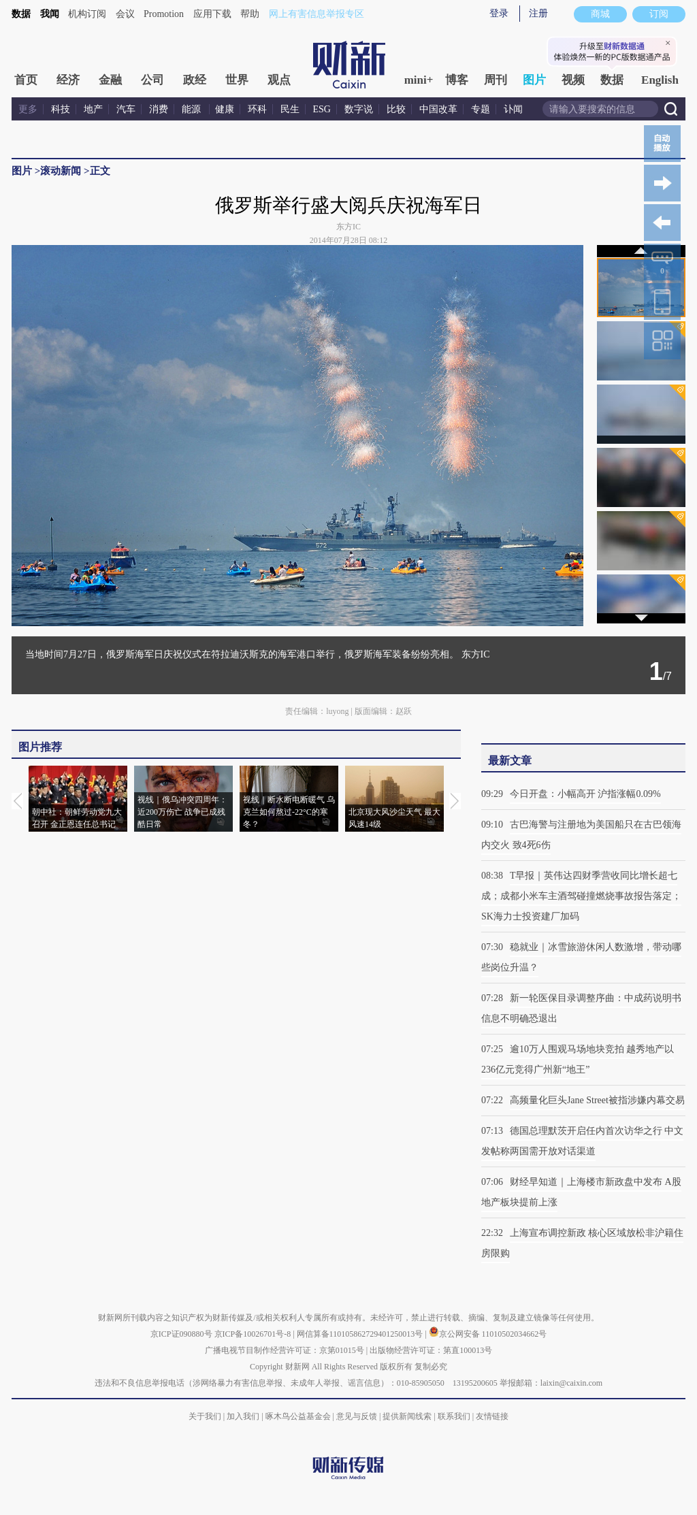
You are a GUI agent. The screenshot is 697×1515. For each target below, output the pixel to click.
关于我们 (205, 1416)
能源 (193, 109)
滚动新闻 (60, 170)
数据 (21, 14)
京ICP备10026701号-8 (253, 1334)
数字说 (358, 109)
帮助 (249, 14)
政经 (194, 80)
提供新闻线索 (407, 1416)
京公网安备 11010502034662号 (488, 1334)
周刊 (495, 80)
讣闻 (513, 109)
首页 (25, 80)
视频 (573, 80)
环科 (257, 109)
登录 (498, 13)
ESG (322, 109)
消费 (158, 109)
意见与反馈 (356, 1416)
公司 (152, 80)
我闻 (49, 14)
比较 (396, 109)
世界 (236, 80)
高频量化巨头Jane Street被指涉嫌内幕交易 (597, 1100)
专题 (480, 109)
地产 (93, 109)
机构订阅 (87, 14)
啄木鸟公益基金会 (299, 1416)
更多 (27, 109)
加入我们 (243, 1416)
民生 (289, 109)
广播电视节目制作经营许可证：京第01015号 (284, 1350)
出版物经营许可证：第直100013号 (431, 1350)
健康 (224, 109)
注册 (538, 13)
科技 (60, 109)
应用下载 (212, 14)
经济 (68, 80)
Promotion (164, 14)
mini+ (419, 80)
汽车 (125, 109)
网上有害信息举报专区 (316, 14)
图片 (534, 80)
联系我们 (454, 1416)
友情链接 (492, 1416)
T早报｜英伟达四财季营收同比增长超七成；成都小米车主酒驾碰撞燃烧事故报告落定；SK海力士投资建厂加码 (581, 896)
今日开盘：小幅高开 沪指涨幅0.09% (585, 794)
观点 (279, 80)
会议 (125, 14)
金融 (110, 80)
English (660, 80)
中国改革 (438, 109)
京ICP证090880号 (181, 1334)
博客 (456, 80)
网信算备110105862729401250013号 (361, 1334)
